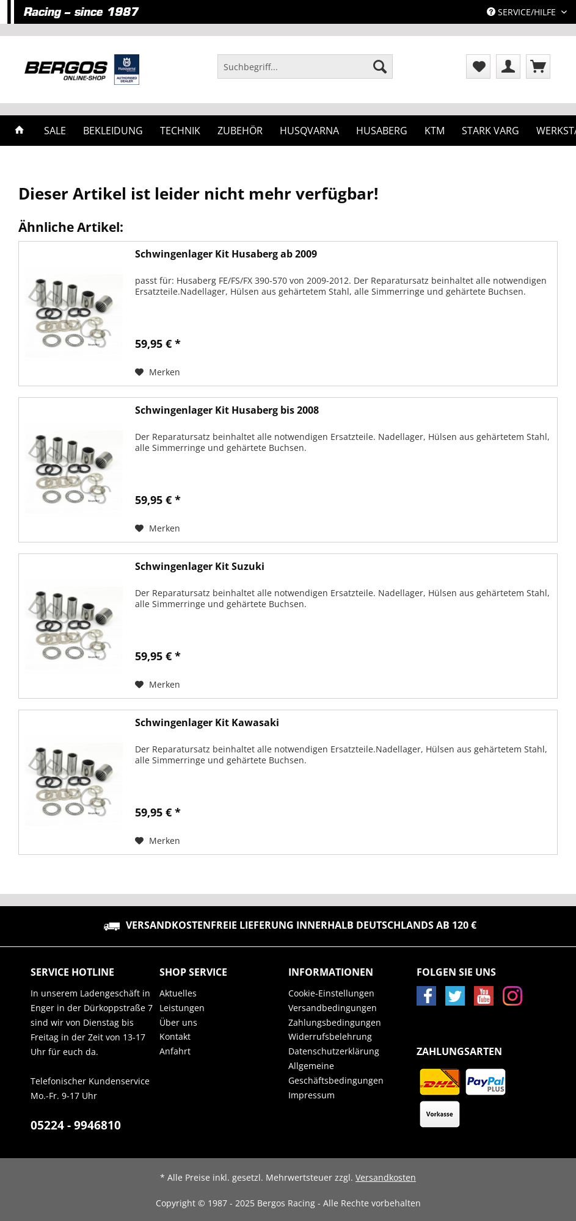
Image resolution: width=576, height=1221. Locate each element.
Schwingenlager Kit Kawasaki (207, 722)
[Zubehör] (240, 130)
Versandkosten (385, 1177)
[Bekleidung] (113, 130)
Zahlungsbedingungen (334, 1022)
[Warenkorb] (538, 66)
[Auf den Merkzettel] (157, 372)
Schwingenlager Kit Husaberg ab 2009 (226, 254)
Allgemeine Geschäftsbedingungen (336, 1073)
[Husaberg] (382, 130)
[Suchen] (380, 66)
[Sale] (55, 130)
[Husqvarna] (309, 130)
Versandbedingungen (332, 1008)
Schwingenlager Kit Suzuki (199, 566)
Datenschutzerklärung (333, 1051)
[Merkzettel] (478, 66)
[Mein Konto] (508, 66)
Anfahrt (175, 1051)
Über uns (178, 1022)
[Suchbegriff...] (305, 66)
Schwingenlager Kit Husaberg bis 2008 (227, 410)
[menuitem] (305, 72)
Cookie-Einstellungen (331, 993)
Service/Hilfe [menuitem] (522, 12)
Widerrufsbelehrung (330, 1036)
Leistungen (182, 1008)
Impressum (311, 1095)
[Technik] (180, 130)
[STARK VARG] (490, 130)
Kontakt (175, 1036)
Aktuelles (178, 993)
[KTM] (434, 130)
